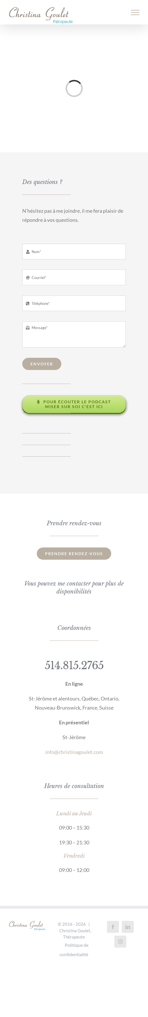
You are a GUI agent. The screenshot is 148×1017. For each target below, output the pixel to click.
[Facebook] (113, 927)
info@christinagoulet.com (74, 752)
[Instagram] (120, 942)
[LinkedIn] (128, 927)
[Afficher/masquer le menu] (135, 12)
